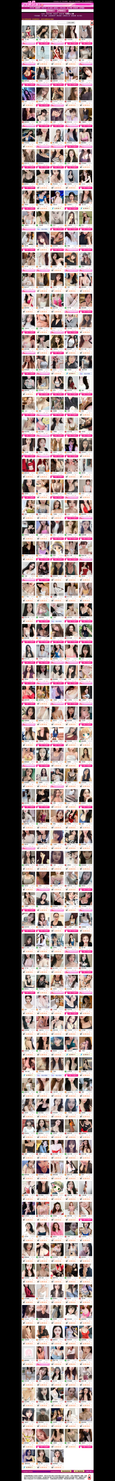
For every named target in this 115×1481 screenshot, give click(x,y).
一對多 (33, 39)
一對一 (76, 39)
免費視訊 (47, 39)
